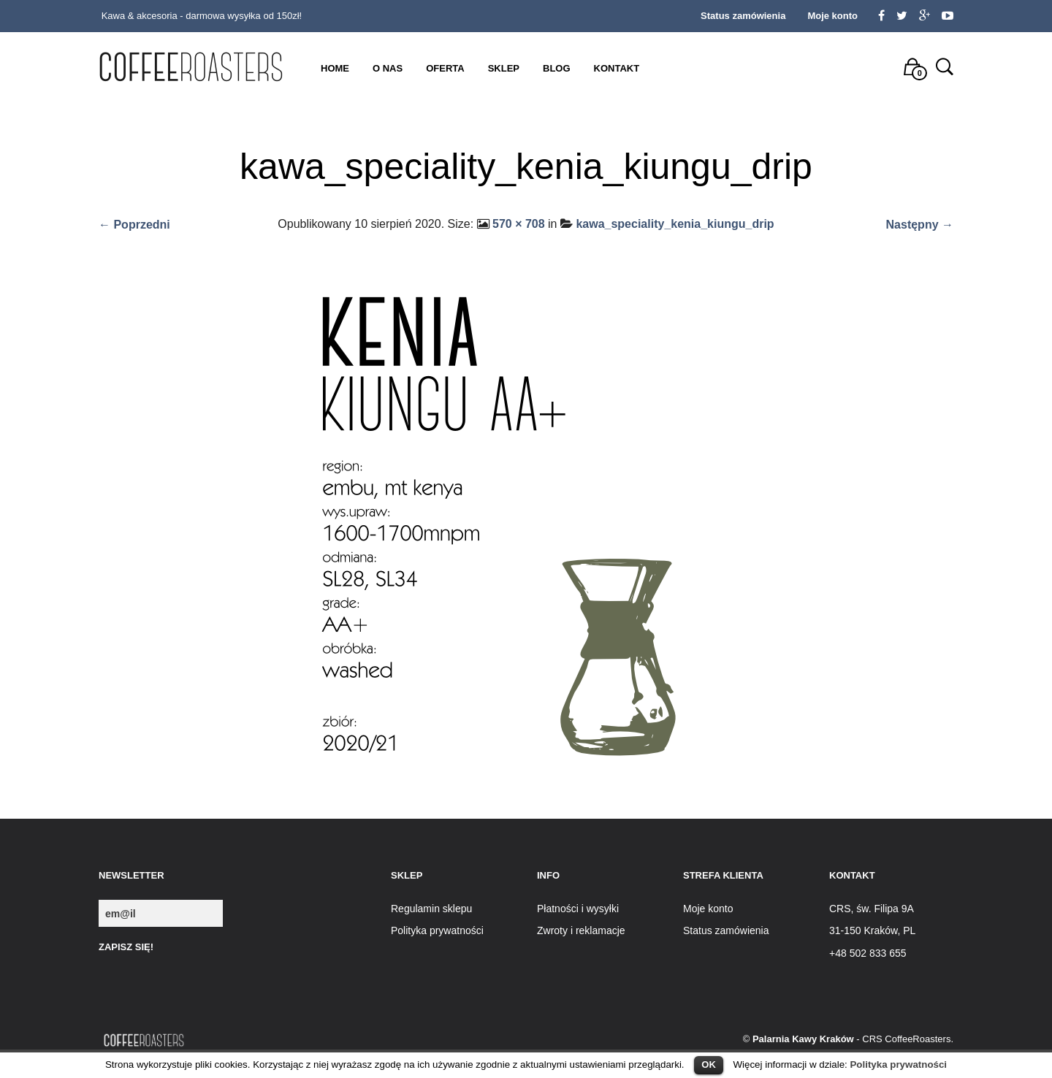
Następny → (919, 224)
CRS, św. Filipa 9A (871, 908)
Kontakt (617, 68)
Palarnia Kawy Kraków (803, 1038)
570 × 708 (518, 224)
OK (708, 1064)
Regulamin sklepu (431, 908)
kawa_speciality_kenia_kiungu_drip (675, 224)
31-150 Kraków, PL (872, 930)
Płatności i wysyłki (578, 908)
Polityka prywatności (898, 1064)
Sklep (503, 68)
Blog (557, 68)
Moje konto (832, 15)
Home (335, 68)
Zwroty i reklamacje (581, 930)
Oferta (445, 68)
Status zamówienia (743, 15)
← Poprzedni (134, 224)
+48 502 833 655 (868, 953)
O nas (388, 68)
